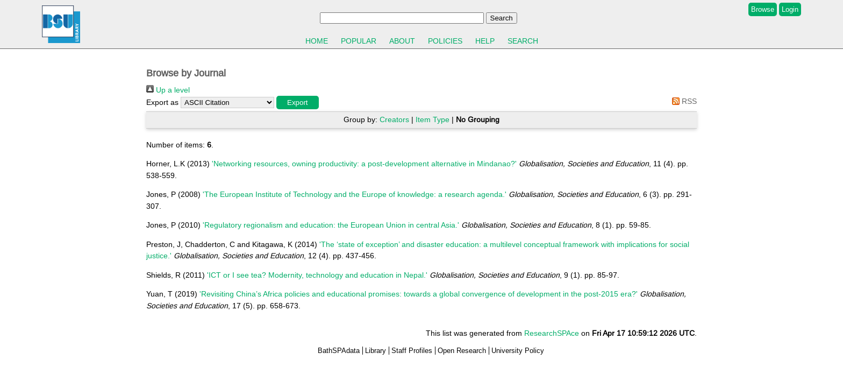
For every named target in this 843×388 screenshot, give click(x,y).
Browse (762, 9)
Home (316, 41)
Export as (162, 102)
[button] (297, 102)
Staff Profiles (411, 351)
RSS (682, 101)
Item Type (432, 119)
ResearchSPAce (551, 333)
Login (790, 9)
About (402, 41)
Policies (445, 41)
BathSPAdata (339, 351)
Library (375, 351)
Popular (358, 41)
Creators (394, 119)
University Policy (517, 351)
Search (523, 41)
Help (485, 41)
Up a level (168, 90)
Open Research (462, 351)
